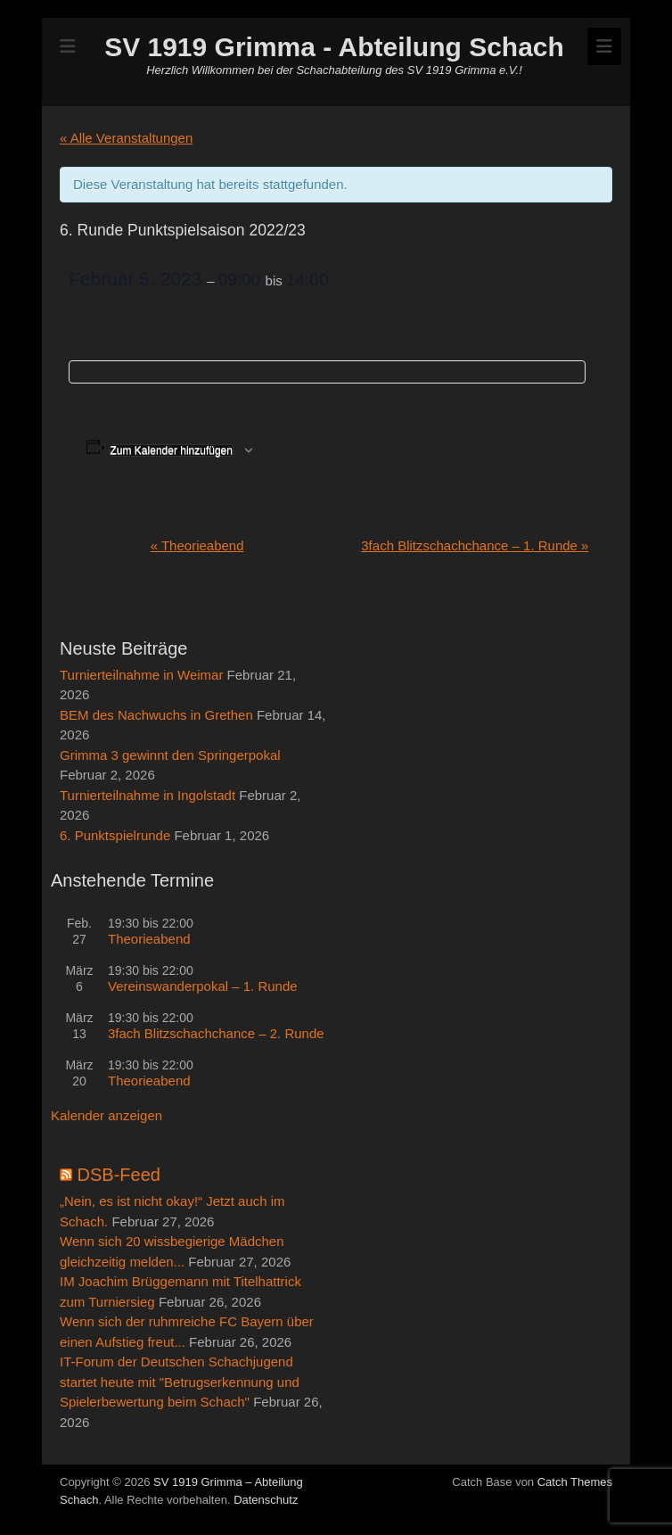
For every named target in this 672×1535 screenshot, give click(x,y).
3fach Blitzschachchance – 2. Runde (216, 1033)
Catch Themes (574, 1482)
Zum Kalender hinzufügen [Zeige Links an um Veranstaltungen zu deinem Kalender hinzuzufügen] (172, 450)
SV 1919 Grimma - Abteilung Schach (334, 47)
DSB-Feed (119, 1174)
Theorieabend (197, 545)
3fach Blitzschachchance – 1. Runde (474, 545)
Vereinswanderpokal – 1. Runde (203, 986)
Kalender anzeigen (106, 1115)
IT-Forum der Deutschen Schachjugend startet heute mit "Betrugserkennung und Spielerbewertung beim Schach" (179, 1381)
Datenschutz (266, 1499)
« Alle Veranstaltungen (126, 137)
